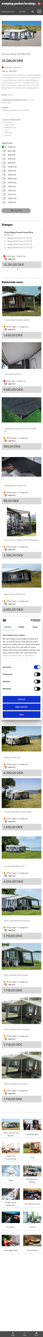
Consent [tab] (7, 627)
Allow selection (21, 707)
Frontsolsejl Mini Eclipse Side (17, 811)
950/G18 (8, 151)
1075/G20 (9, 182)
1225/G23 (9, 202)
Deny (21, 714)
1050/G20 (9, 178)
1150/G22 (9, 190)
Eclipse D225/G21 (12, 757)
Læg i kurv (10, 259)
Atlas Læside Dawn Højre (16, 1083)
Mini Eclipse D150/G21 (14, 594)
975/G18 (8, 159)
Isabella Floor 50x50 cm (15, 485)
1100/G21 (9, 186)
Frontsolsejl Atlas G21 (14, 866)
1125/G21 (8, 147)
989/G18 (8, 163)
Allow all (21, 699)
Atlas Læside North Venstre (17, 920)
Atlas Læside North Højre (16, 975)
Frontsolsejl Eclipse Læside (17, 320)
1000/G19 (9, 167)
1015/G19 (9, 171)
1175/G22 (9, 194)
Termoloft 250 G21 (13, 374)
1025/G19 (9, 174)
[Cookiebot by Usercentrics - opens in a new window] (30, 620)
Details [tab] (21, 627)
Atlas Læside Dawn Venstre (17, 1029)
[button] (5, 34)
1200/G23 (9, 198)
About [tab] (35, 627)
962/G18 (8, 155)
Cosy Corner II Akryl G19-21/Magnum (21, 540)
